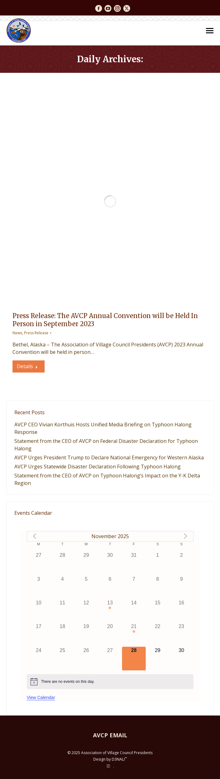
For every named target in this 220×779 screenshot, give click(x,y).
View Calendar (41, 697)
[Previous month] (34, 536)
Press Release (36, 333)
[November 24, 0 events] (39, 658)
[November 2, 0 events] (181, 563)
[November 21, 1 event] (134, 634)
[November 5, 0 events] (86, 587)
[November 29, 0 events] (157, 658)
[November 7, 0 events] (134, 587)
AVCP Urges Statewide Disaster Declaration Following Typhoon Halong (97, 466)
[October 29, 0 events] (86, 563)
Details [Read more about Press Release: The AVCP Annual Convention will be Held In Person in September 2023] (27, 366)
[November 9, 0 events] (181, 587)
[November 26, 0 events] (86, 658)
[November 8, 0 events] (157, 587)
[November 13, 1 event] (110, 611)
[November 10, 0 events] (39, 611)
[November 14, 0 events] (134, 611)
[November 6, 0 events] (110, 587)
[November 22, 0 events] (157, 634)
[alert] (110, 681)
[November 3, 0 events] (39, 587)
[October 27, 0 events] (39, 563)
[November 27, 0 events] (110, 658)
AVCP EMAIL (110, 735)
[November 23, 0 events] (181, 634)
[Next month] (185, 536)
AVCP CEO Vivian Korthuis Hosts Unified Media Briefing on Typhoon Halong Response (103, 428)
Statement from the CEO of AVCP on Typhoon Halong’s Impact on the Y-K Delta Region (107, 479)
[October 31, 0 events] (134, 563)
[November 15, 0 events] (157, 611)
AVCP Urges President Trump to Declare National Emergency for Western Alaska (109, 457)
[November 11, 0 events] (62, 611)
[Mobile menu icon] (210, 31)
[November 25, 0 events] (62, 658)
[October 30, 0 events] (110, 563)
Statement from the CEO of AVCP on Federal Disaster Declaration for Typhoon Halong (106, 445)
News (17, 333)
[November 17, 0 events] (39, 634)
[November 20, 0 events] (110, 634)
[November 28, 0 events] (134, 658)
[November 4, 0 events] (62, 587)
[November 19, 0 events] (86, 634)
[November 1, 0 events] (157, 563)
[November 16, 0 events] (181, 611)
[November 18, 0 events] (62, 634)
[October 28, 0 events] (62, 563)
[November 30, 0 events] (181, 658)
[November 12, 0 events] (86, 611)
